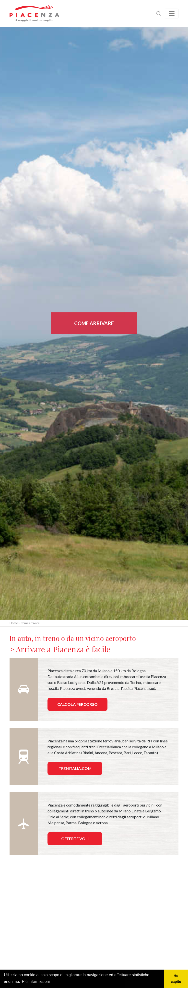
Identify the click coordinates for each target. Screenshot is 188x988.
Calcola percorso (77, 704)
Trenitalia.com (75, 768)
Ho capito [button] (176, 979)
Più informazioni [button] (36, 981)
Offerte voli (75, 838)
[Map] (94, 912)
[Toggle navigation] (171, 13)
